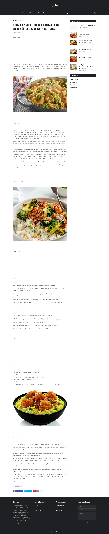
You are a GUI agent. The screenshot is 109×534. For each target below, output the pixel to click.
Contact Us (37, 508)
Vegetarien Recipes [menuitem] (64, 13)
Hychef (54, 5)
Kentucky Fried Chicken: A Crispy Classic (86, 58)
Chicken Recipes (20, 20)
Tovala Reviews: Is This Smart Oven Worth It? (87, 26)
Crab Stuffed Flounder (85, 49)
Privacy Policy (38, 510)
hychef (57, 531)
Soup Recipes (73, 82)
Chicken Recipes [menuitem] (42, 13)
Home (14, 20)
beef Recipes (73, 84)
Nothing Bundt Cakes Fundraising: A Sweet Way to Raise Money (87, 66)
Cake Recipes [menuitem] (32, 13)
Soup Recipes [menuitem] (53, 13)
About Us (37, 505)
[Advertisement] (40, 50)
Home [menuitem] (14, 13)
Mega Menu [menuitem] (22, 13)
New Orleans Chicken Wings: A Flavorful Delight (87, 33)
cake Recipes (73, 87)
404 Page (37, 513)
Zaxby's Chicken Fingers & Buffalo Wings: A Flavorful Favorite (86, 42)
